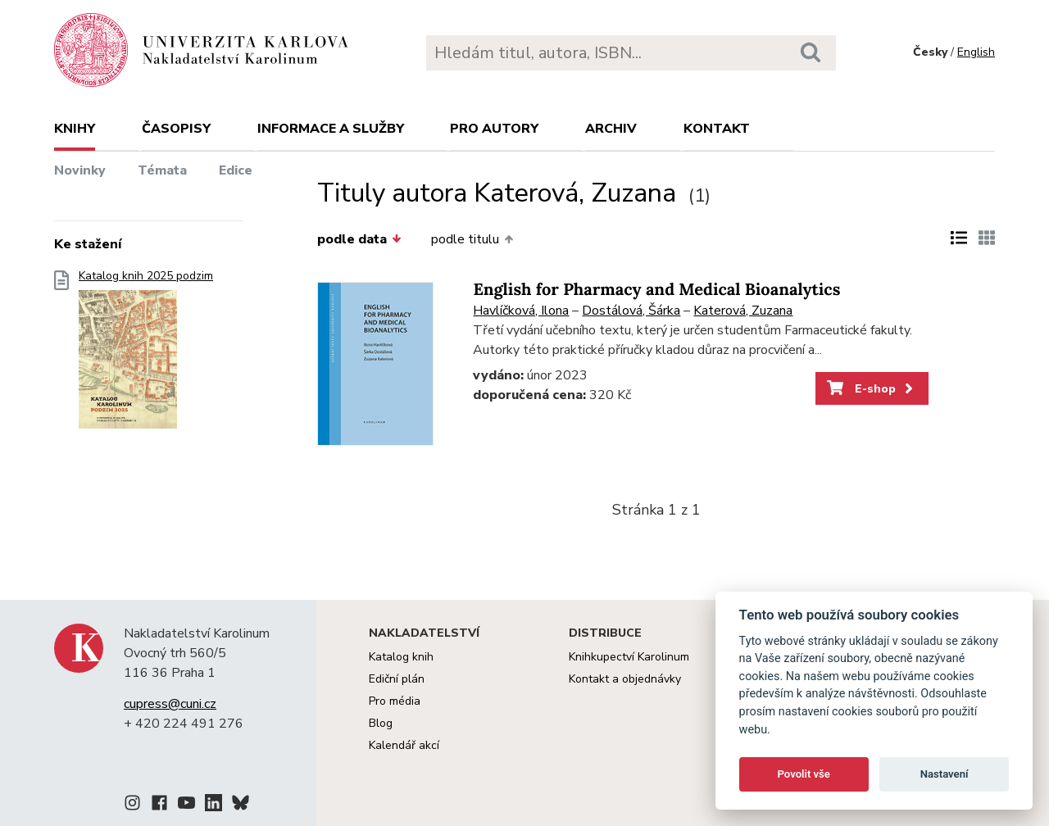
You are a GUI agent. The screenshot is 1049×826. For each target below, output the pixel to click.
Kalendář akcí (404, 745)
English (976, 52)
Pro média (394, 701)
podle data (359, 239)
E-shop (871, 388)
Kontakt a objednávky (625, 679)
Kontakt (716, 129)
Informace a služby (330, 129)
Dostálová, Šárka (631, 311)
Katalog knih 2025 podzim (146, 354)
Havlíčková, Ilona (521, 311)
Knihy (74, 129)
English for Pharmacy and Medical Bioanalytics (656, 289)
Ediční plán (397, 679)
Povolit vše (804, 774)
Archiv (611, 129)
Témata (162, 170)
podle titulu (472, 239)
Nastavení (944, 774)
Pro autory (494, 129)
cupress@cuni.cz (170, 704)
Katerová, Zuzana (742, 311)
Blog (381, 723)
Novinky (80, 170)
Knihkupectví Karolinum (629, 657)
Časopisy (176, 129)
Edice (235, 170)
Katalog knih (401, 657)
